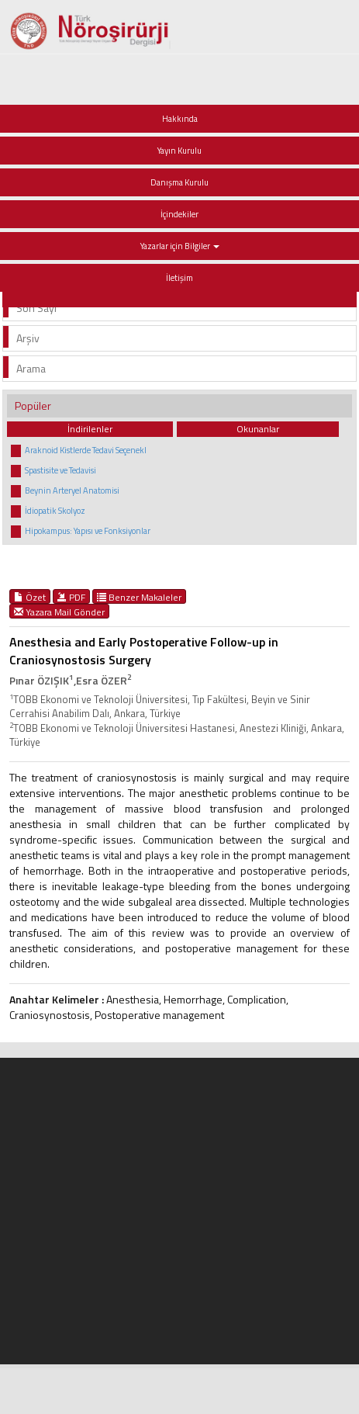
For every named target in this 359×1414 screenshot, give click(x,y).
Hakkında (180, 119)
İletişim (179, 278)
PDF (71, 597)
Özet (30, 597)
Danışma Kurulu (179, 182)
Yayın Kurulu (179, 150)
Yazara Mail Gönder (59, 612)
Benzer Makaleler (139, 597)
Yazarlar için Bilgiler (179, 246)
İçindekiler (179, 214)
